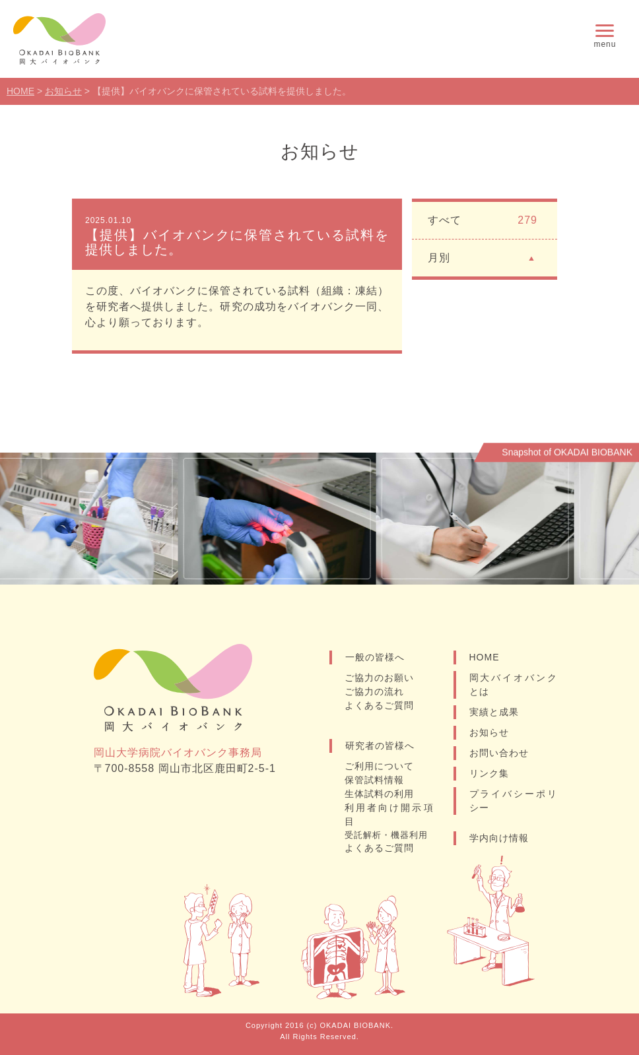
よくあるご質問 (379, 705)
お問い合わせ (499, 753)
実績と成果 (494, 712)
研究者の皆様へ (380, 745)
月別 (482, 257)
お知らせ (489, 732)
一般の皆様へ (375, 657)
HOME (484, 657)
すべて (482, 220)
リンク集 (489, 773)
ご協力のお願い (379, 677)
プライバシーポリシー (513, 800)
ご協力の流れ (374, 691)
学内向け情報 (499, 838)
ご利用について (379, 766)
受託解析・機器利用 (386, 835)
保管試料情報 (374, 780)
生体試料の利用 (379, 793)
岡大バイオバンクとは (513, 684)
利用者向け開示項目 (389, 814)
